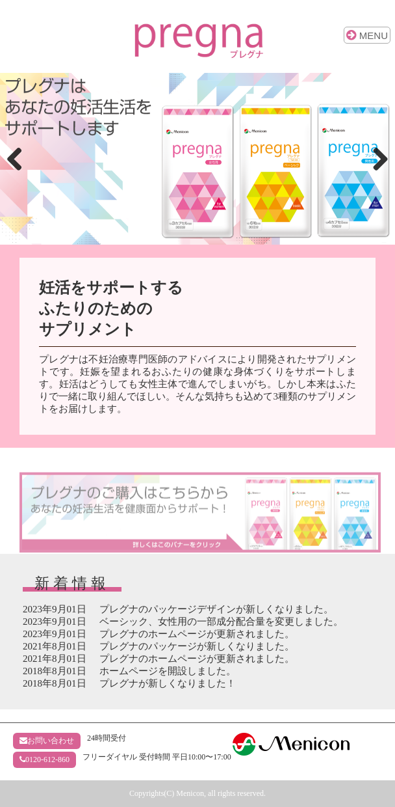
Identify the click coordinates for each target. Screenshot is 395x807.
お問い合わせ (46, 740)
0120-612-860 (44, 759)
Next (376, 159)
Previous (19, 159)
